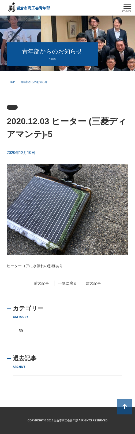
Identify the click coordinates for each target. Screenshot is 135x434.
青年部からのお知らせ (34, 81)
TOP (12, 81)
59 (20, 331)
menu (127, 11)
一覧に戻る (67, 283)
